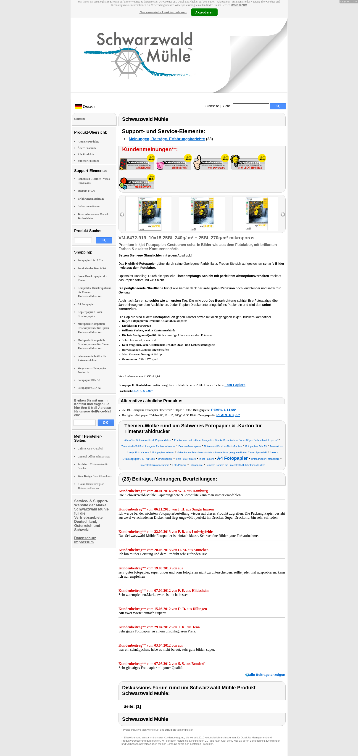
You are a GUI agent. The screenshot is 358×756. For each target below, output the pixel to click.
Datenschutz (239, 5)
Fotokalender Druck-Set (92, 268)
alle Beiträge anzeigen (267, 675)
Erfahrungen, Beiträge (91, 198)
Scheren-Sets (94, 456)
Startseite (212, 106)
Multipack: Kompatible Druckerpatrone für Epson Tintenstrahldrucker (93, 328)
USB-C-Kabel (90, 448)
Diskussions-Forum (89, 206)
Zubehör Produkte (88, 160)
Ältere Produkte (87, 148)
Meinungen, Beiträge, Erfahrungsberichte (167, 139)
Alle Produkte (86, 154)
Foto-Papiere (234, 385)
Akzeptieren (204, 12)
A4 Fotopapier (86, 304)
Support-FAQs (86, 190)
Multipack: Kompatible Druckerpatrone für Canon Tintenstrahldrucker (93, 344)
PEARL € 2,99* (142, 391)
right (283, 214)
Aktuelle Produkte (88, 141)
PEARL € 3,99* (228, 415)
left (122, 214)
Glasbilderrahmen (95, 476)
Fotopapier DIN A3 (89, 380)
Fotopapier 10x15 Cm (90, 260)
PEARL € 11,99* (224, 410)
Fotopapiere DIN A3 (89, 387)
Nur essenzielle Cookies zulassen (163, 12)
